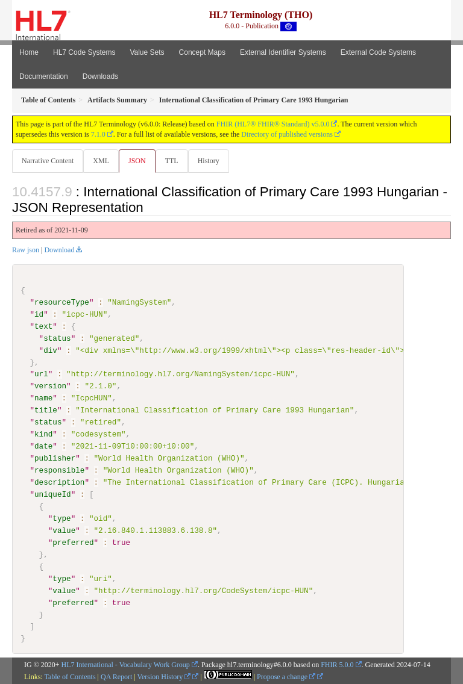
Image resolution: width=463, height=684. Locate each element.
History (208, 161)
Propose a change (286, 677)
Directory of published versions (287, 134)
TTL (171, 161)
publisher (54, 458)
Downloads (100, 76)
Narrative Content (48, 161)
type (61, 518)
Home (29, 52)
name (43, 398)
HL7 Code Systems (84, 52)
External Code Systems (378, 52)
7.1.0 (98, 134)
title (45, 410)
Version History (164, 677)
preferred (72, 541)
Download (59, 250)
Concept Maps (202, 52)
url (41, 373)
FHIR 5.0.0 (337, 665)
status (57, 338)
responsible (59, 470)
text (43, 326)
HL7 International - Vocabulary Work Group (125, 665)
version (50, 386)
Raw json (25, 250)
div (50, 349)
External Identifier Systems (283, 52)
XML (101, 161)
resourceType (61, 302)
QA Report (116, 677)
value (63, 530)
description (59, 482)
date (43, 446)
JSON (137, 161)
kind (43, 434)
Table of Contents (69, 677)
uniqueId (52, 494)
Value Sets (147, 52)
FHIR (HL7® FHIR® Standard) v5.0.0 (273, 124)
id (38, 314)
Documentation (43, 76)
